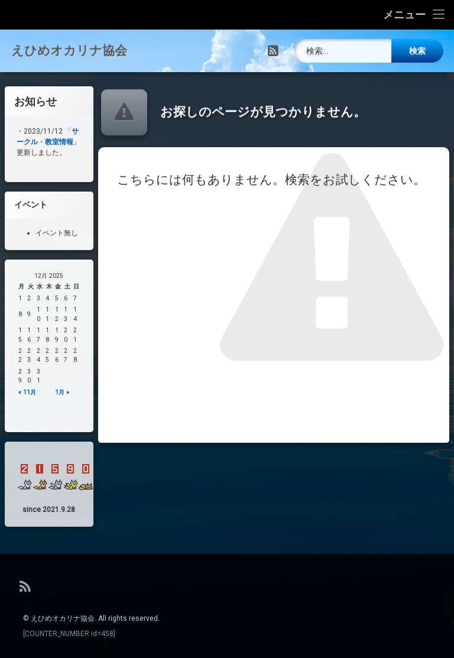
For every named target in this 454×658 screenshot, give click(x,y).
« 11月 (31, 392)
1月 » (66, 392)
